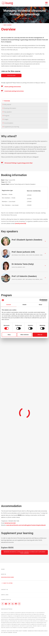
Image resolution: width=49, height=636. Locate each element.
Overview (7, 101)
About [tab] (40, 304)
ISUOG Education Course (7, 577)
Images (6, 119)
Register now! (11, 75)
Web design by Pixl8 (6, 609)
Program (6, 115)
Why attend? (7, 104)
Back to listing (7, 583)
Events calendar (7, 25)
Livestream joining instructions (12, 91)
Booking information (10, 108)
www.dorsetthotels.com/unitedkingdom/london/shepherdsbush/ (26, 525)
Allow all (40, 334)
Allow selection (24, 334)
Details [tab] (24, 304)
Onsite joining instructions (11, 86)
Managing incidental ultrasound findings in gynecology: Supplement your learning (24, 552)
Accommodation (8, 123)
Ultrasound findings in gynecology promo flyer (17, 163)
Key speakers (8, 112)
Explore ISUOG (7, 548)
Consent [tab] (8, 304)
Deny (9, 334)
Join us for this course (10, 71)
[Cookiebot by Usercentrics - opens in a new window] (40, 300)
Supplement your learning (11, 127)
